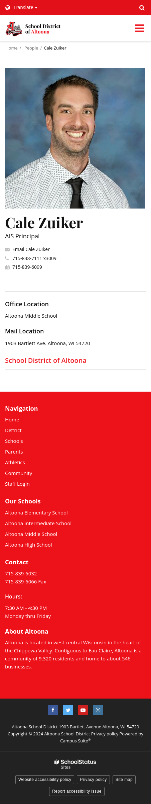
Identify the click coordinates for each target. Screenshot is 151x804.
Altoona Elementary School (36, 512)
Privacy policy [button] (93, 779)
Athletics (15, 462)
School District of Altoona (46, 360)
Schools (14, 440)
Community (18, 473)
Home (11, 48)
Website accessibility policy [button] (44, 779)
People (31, 48)
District (13, 430)
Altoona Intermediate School (38, 523)
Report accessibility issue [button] (77, 791)
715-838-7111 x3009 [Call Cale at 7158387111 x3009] (34, 258)
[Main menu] (139, 28)
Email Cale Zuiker (31, 249)
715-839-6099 (27, 267)
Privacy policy (104, 734)
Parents (14, 451)
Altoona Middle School (31, 534)
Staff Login (17, 483)
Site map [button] (124, 779)
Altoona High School (28, 544)
